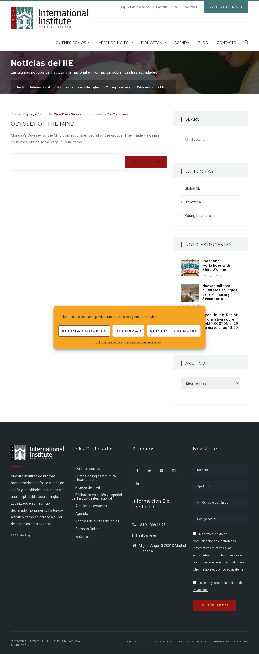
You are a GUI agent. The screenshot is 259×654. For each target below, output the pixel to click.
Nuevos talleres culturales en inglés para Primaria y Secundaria (220, 292)
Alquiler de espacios (134, 7)
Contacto (226, 42)
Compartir (146, 162)
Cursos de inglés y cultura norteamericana (94, 478)
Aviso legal (133, 641)
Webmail (190, 7)
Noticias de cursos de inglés (97, 521)
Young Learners (198, 215)
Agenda (181, 42)
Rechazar (128, 330)
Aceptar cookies (84, 330)
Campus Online (167, 7)
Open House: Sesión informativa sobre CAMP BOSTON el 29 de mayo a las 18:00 (220, 321)
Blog (203, 42)
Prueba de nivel (87, 487)
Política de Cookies (159, 641)
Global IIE (192, 188)
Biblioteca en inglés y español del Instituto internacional (97, 496)
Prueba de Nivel (226, 7)
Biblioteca (153, 42)
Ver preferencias (174, 330)
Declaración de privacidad (143, 342)
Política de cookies (109, 342)
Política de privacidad (193, 641)
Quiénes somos (73, 42)
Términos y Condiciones (231, 641)
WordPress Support (68, 114)
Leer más (21, 535)
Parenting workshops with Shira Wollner (216, 265)
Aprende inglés (116, 42)
